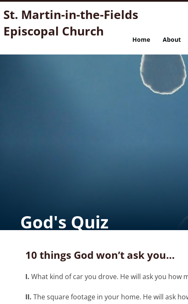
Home (141, 39)
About (172, 39)
